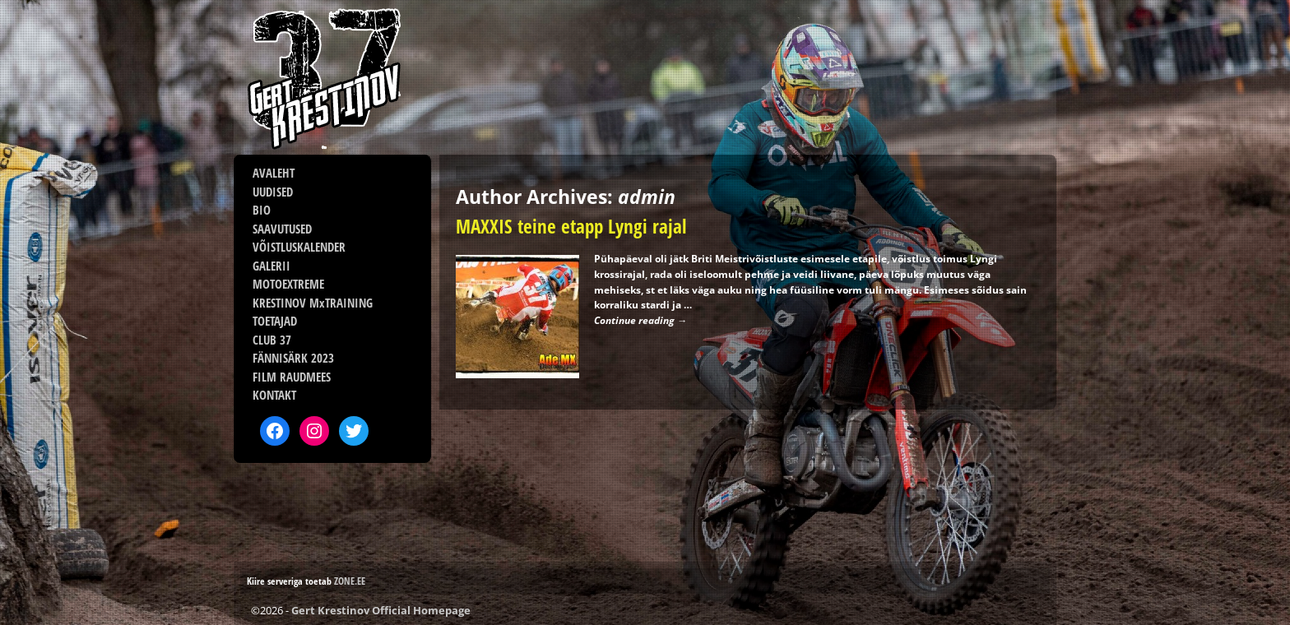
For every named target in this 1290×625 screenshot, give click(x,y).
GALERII (271, 265)
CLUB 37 (272, 339)
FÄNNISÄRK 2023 (293, 358)
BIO (262, 209)
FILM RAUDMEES (292, 376)
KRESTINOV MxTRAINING (313, 302)
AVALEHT (274, 172)
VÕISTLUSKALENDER (299, 246)
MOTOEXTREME (288, 283)
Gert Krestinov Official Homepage (381, 610)
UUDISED (273, 191)
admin (646, 197)
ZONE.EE (349, 581)
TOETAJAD (275, 320)
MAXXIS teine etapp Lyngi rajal (571, 226)
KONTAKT (274, 395)
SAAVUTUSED (282, 228)
